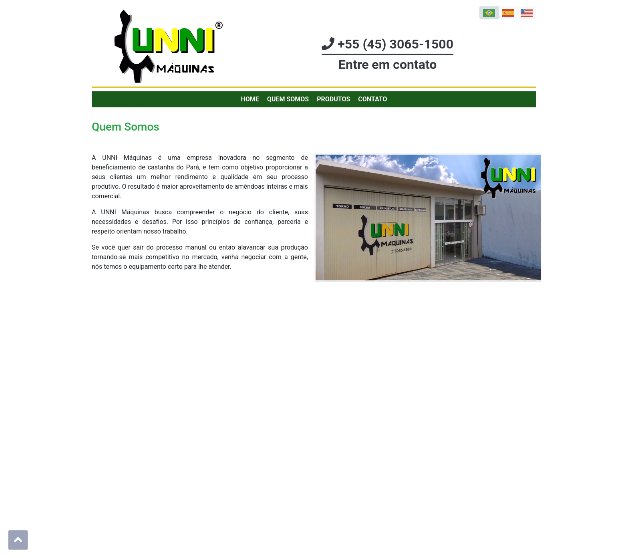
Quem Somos (288, 99)
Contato (372, 99)
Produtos (333, 99)
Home (250, 99)
